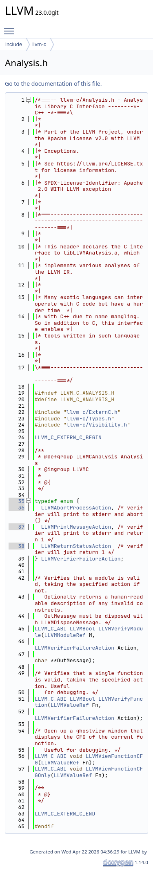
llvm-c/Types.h (89, 418)
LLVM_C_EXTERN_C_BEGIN (68, 437)
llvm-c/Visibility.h (97, 424)
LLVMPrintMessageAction (76, 526)
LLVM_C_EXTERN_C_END (65, 813)
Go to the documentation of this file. (53, 83)
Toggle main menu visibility (11, 27)
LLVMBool (82, 628)
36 (16, 507)
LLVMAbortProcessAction (76, 507)
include (13, 44)
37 (16, 526)
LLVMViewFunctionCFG (89, 759)
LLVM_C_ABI (51, 628)
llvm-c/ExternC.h (92, 412)
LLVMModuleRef (64, 635)
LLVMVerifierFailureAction (81, 558)
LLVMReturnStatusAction (76, 546)
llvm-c (39, 44)
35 (16, 501)
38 (16, 546)
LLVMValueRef (70, 704)
